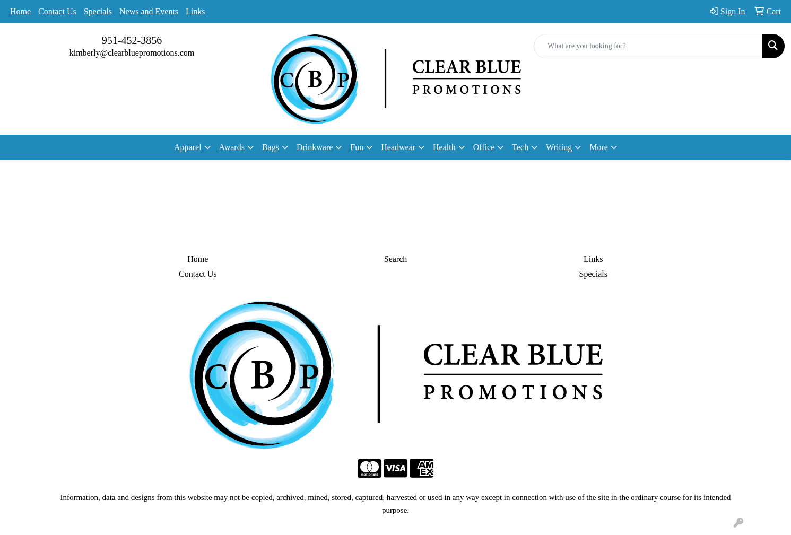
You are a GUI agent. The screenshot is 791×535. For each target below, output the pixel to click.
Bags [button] (270, 147)
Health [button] (444, 147)
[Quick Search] (648, 46)
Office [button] (484, 147)
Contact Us (57, 11)
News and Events (148, 11)
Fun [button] (356, 147)
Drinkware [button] (315, 147)
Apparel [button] (188, 147)
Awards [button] (232, 147)
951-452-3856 (132, 40)
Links (195, 11)
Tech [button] (520, 147)
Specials (98, 11)
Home (20, 11)
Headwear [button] (398, 147)
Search (395, 259)
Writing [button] (559, 147)
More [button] (598, 147)
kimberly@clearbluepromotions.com (132, 52)
